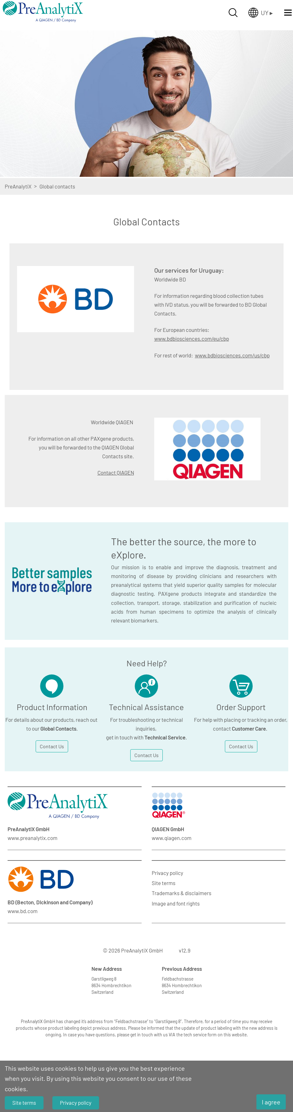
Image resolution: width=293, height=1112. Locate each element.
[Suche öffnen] (233, 13)
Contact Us (52, 746)
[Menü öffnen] (288, 13)
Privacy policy (167, 873)
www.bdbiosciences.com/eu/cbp (191, 338)
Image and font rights (176, 903)
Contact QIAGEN (115, 472)
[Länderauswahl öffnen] (260, 12)
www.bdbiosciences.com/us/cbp (232, 355)
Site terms (163, 883)
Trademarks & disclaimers (181, 893)
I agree (271, 1102)
